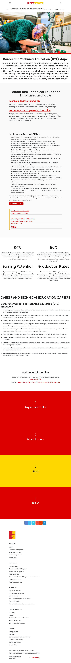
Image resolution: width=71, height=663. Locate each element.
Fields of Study (13, 566)
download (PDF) (35, 379)
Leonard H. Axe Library (16, 640)
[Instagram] (41, 523)
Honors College (14, 574)
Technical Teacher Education (24, 101)
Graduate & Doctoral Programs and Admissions (24, 577)
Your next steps (16, 203)
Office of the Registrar (16, 550)
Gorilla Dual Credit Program (18, 569)
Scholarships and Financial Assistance (23, 219)
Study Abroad (13, 596)
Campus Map (13, 632)
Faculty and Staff (16, 223)
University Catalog (15, 579)
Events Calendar (14, 601)
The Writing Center (15, 642)
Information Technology (17, 623)
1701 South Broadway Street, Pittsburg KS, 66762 (24, 653)
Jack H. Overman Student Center (19, 637)
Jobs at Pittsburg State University (19, 599)
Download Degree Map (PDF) (20, 211)
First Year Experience (15, 555)
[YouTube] (37, 523)
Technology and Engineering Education (29, 110)
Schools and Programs (16, 571)
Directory (12, 612)
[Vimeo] (33, 523)
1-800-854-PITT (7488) (26, 651)
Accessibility (36, 658)
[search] (61, 3)
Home (7, 9)
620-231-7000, (13, 651)
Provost (11, 615)
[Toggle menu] (10, 3)
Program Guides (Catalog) (19, 213)
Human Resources (15, 620)
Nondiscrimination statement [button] (19, 658)
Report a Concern (15, 591)
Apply (13, 226)
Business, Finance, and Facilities (19, 618)
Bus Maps (12, 634)
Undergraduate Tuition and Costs (21, 221)
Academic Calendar (15, 582)
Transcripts (12, 558)
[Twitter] (29, 523)
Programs (39, 9)
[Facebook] (26, 523)
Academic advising (15, 552)
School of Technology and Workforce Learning (26, 8)
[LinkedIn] (44, 523)
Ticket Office (13, 645)
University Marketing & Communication (21, 604)
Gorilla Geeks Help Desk (16, 593)
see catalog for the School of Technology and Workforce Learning (39, 382)
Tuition (11, 547)
